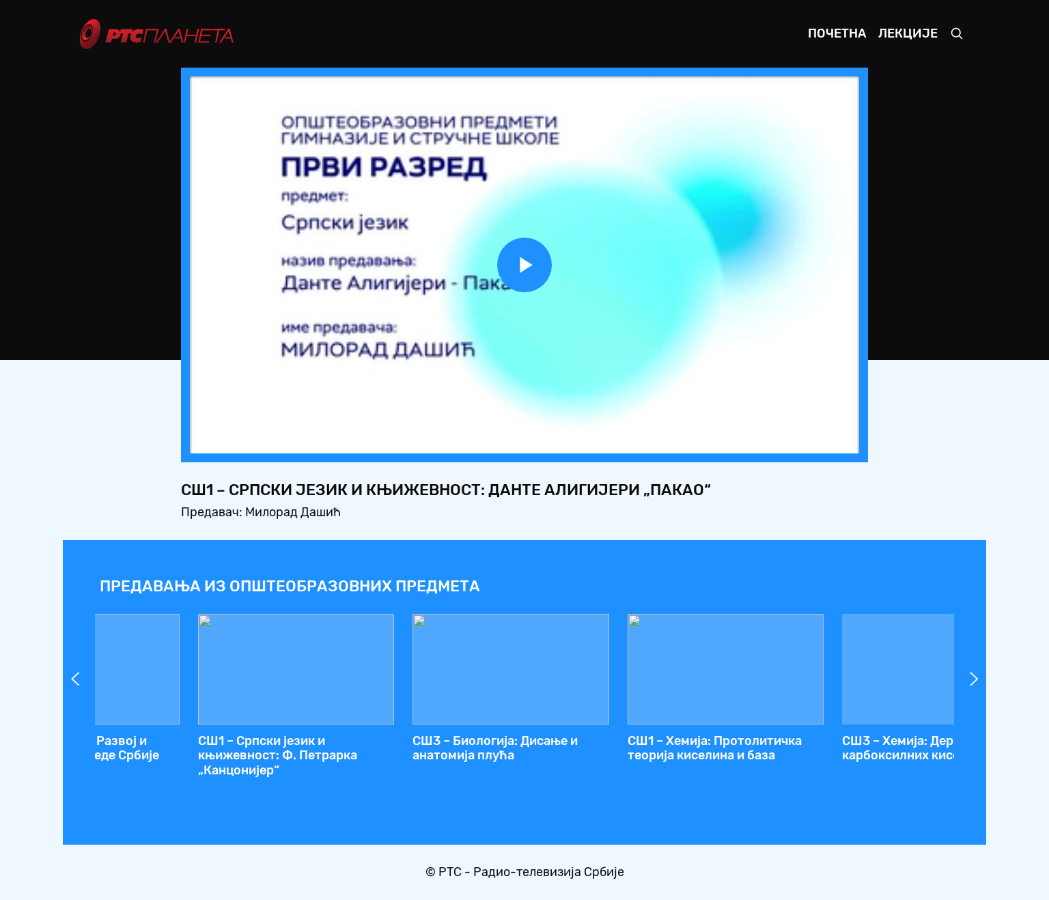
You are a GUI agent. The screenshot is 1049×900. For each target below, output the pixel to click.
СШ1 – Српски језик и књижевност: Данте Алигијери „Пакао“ (623, 755)
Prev (75, 679)
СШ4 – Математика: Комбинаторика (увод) (815, 748)
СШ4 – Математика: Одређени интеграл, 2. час (192, 748)
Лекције (908, 33)
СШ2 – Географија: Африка (397, 740)
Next (974, 679)
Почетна (837, 33)
